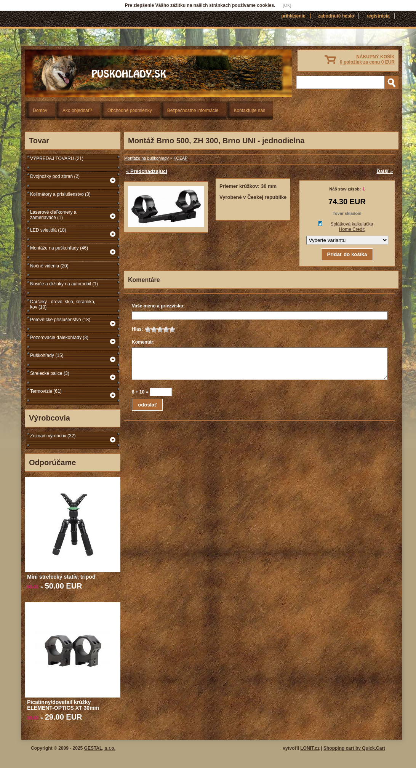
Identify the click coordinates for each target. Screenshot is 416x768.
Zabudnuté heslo (336, 16)
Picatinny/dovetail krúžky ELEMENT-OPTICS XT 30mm (63, 705)
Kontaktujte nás (249, 110)
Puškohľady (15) (47, 355)
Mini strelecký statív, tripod (61, 577)
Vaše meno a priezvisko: (158, 306)
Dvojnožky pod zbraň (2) (55, 176)
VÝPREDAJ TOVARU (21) (56, 158)
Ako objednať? (77, 110)
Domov (40, 110)
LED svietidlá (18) (48, 230)
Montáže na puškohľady (146, 158)
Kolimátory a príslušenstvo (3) (60, 194)
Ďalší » (384, 171)
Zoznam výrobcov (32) (52, 435)
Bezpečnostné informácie (193, 110)
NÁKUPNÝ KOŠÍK (367, 59)
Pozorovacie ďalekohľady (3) (59, 337)
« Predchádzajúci (146, 171)
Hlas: (137, 329)
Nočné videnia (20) (49, 266)
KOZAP (180, 158)
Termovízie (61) (46, 391)
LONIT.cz (310, 748)
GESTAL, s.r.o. (99, 748)
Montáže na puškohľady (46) (59, 248)
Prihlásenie (293, 16)
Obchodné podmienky (129, 110)
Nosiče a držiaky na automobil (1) (64, 283)
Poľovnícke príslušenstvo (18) (60, 319)
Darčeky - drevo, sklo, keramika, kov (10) (62, 304)
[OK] (287, 5)
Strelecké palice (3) (49, 373)
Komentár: (143, 342)
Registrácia (378, 16)
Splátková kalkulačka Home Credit (351, 226)
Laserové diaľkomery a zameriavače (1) (53, 215)
